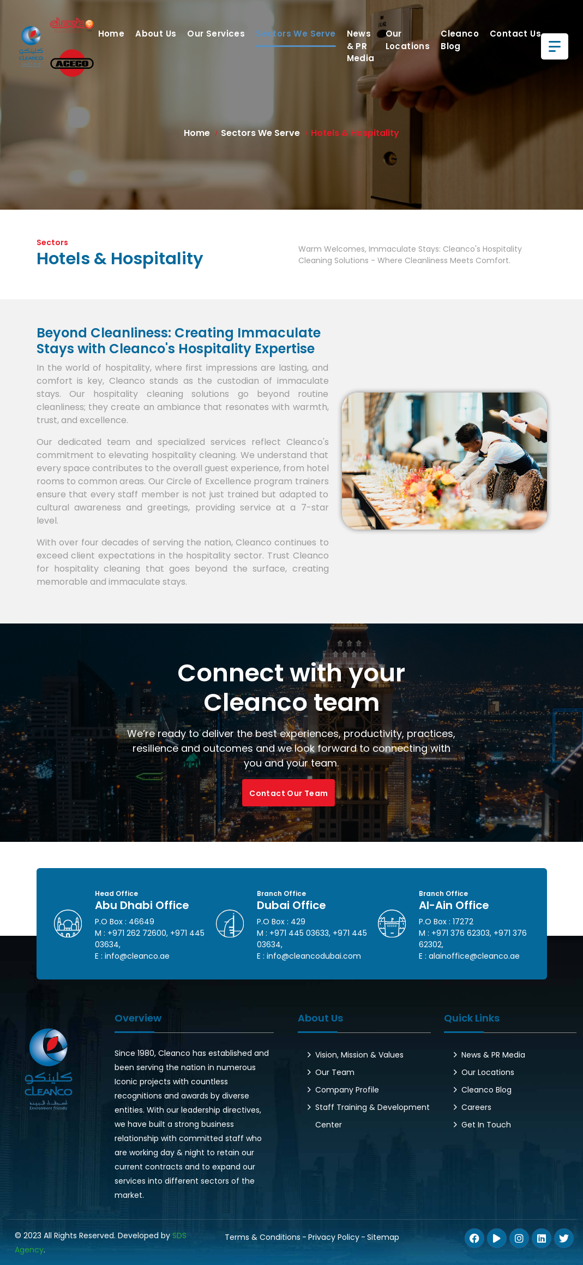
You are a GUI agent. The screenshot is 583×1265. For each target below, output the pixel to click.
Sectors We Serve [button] (295, 33)
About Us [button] (155, 33)
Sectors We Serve (260, 133)
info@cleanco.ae (137, 956)
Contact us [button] (515, 33)
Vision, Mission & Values (359, 1054)
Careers (476, 1107)
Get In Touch (486, 1124)
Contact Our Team (288, 793)
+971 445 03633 (299, 933)
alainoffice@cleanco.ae (474, 956)
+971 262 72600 (136, 933)
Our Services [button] (216, 33)
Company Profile (347, 1089)
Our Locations (408, 40)
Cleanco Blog (460, 40)
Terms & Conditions (262, 1237)
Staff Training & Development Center (372, 1116)
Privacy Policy (333, 1237)
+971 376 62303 (460, 933)
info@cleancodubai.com (314, 956)
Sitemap (383, 1237)
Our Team (334, 1072)
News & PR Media (361, 46)
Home (111, 33)
